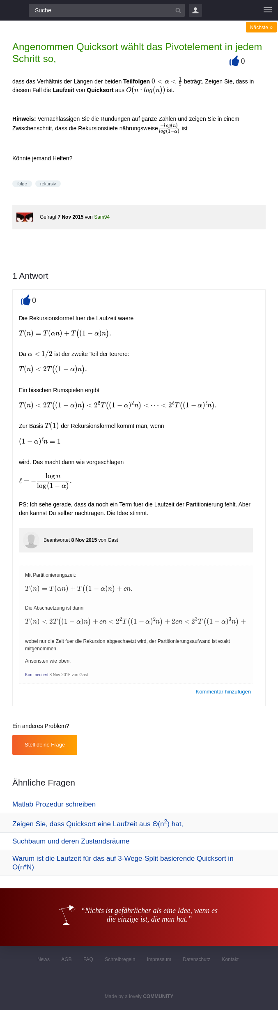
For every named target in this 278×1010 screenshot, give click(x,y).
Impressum (159, 959)
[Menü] (268, 10)
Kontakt (230, 959)
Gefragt (48, 217)
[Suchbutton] (178, 10)
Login (195, 10)
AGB (66, 959)
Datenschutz (196, 959)
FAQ (88, 959)
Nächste (261, 27)
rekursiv (48, 183)
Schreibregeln (120, 959)
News (43, 959)
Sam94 (102, 217)
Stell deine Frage (45, 745)
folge (22, 183)
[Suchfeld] (107, 10)
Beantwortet (57, 540)
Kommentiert (36, 675)
